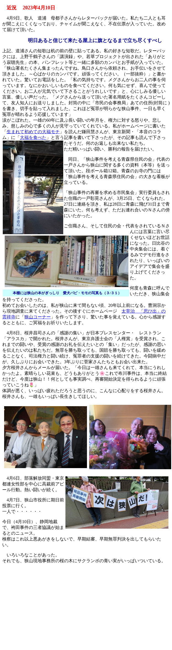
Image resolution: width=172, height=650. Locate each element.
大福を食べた (33, 137)
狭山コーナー (37, 317)
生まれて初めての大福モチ (33, 131)
